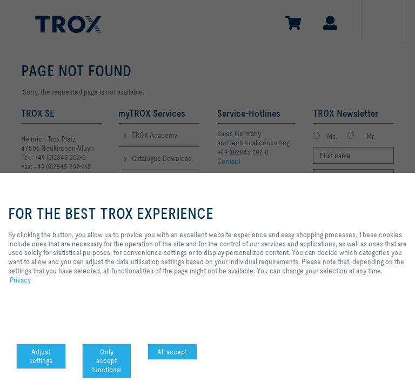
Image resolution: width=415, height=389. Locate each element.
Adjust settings (40, 356)
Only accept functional (107, 360)
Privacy (20, 280)
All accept (172, 351)
